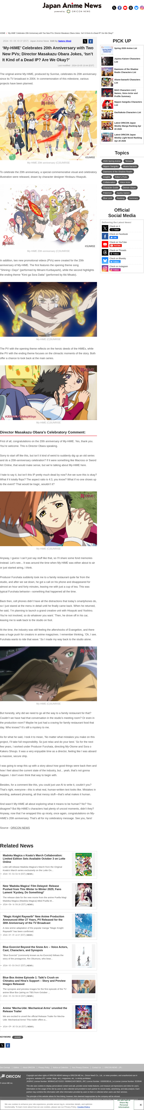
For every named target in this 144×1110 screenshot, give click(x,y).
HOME (2, 33)
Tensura (129, 161)
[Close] (141, 1105)
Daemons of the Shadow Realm (117, 171)
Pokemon (107, 193)
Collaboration (109, 182)
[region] (72, 1105)
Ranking (120, 198)
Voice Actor (125, 182)
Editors (16, 1067)
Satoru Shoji (64, 41)
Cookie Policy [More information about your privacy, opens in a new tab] (83, 1107)
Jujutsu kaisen (123, 193)
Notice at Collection (60, 1067)
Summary (133, 198)
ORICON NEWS (20, 827)
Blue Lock (107, 198)
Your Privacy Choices (80, 1067)
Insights (106, 177)
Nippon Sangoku (110, 166)
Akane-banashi (130, 166)
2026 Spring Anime (111, 161)
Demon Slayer (129, 187)
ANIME (17, 1037)
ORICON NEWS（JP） (113, 1067)
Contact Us (96, 1067)
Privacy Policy (44, 1067)
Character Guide (110, 187)
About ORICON (29, 1067)
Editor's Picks (121, 177)
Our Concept (5, 1067)
